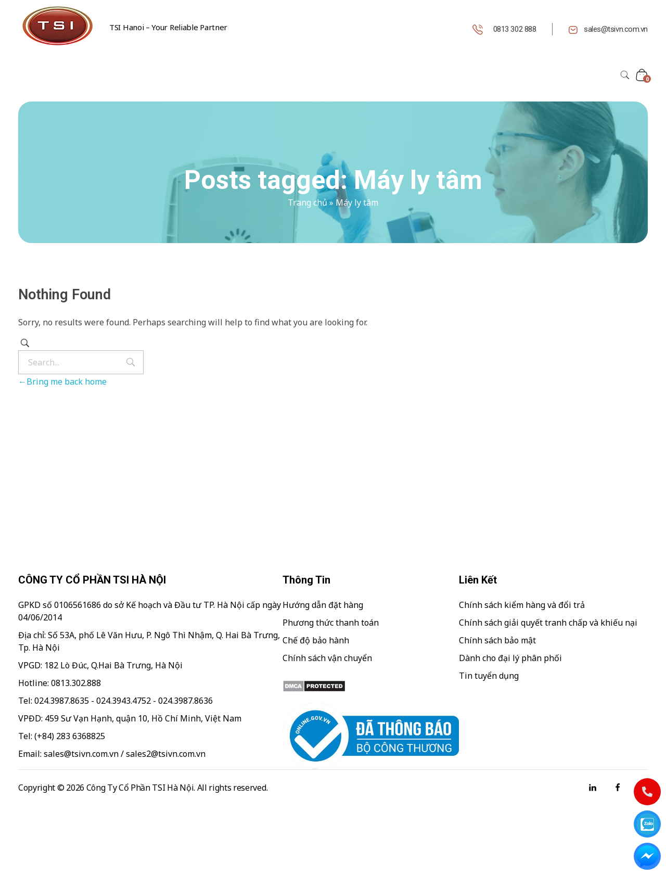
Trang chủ (307, 202)
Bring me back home (62, 381)
